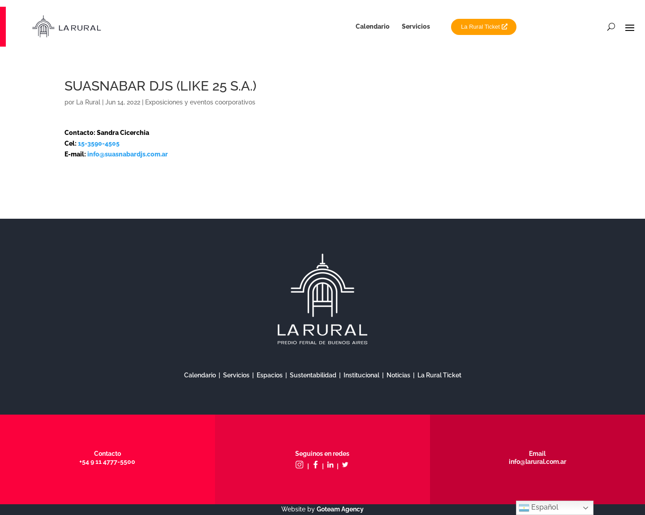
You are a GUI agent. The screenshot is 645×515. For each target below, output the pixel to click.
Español (539, 507)
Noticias (398, 375)
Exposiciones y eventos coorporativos (200, 102)
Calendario (373, 26)
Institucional (361, 375)
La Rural (88, 102)
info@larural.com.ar (537, 461)
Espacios (270, 375)
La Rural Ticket (480, 26)
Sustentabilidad (313, 375)
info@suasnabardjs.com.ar (127, 154)
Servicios (416, 26)
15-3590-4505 (99, 143)
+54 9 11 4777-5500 (107, 461)
